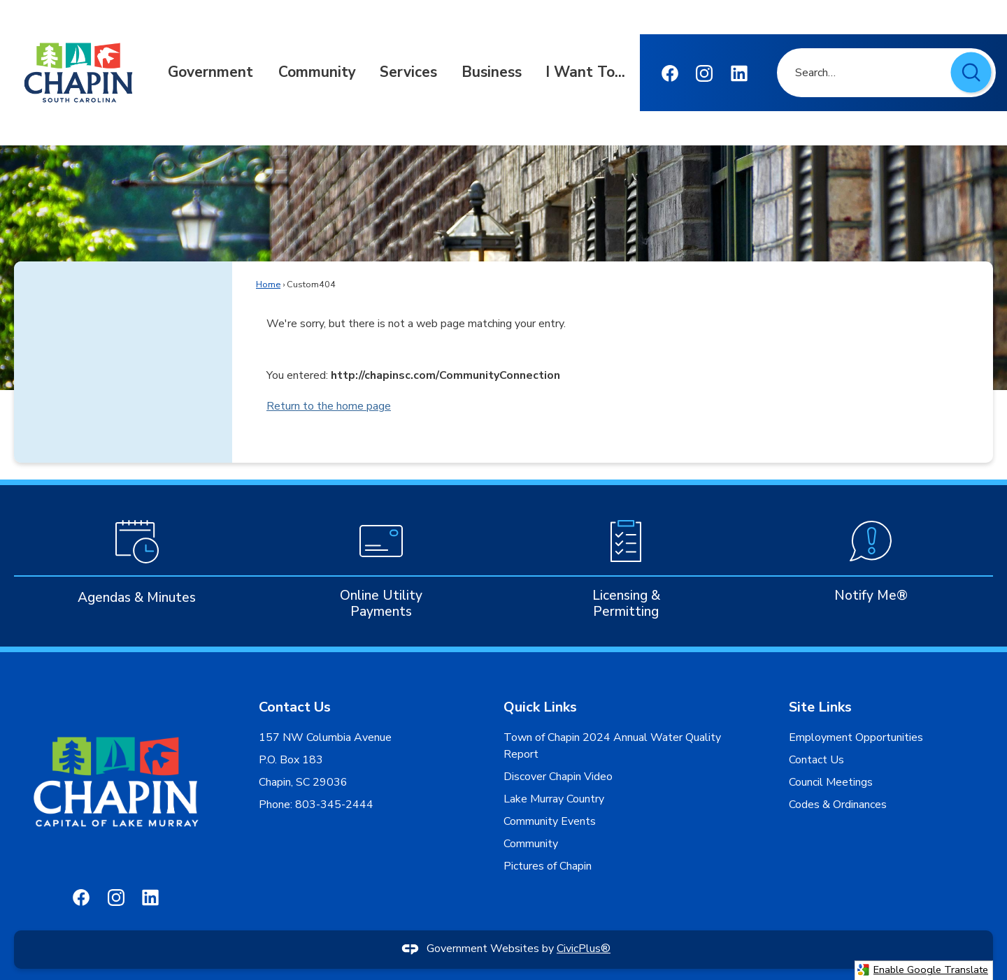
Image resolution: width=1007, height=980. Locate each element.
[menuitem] (210, 73)
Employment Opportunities (856, 737)
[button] (972, 73)
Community (530, 843)
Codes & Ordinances (838, 804)
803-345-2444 (332, 804)
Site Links (820, 707)
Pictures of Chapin (547, 866)
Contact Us (816, 760)
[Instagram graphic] (704, 73)
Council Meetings (831, 782)
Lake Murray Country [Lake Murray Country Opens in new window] (553, 799)
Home (268, 284)
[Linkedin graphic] (739, 73)
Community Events (549, 821)
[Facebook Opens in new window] (670, 73)
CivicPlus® (583, 948)
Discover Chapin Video (558, 776)
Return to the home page (328, 406)
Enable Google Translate (922, 970)
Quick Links (540, 707)
